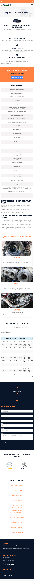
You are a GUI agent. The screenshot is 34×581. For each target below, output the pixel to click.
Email (2, 413)
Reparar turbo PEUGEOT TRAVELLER (17, 517)
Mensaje (2, 433)
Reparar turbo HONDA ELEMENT (17, 532)
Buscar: (20, 335)
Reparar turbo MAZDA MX (17, 520)
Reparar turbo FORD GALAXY (17, 534)
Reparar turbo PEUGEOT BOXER (17, 500)
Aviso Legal (6, 572)
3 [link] (28, 376)
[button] (32, 1)
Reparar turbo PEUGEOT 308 (17, 529)
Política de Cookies (8, 573)
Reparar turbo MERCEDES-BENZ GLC (17, 512)
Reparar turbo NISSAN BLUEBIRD (17, 485)
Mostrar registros (6, 332)
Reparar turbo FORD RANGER (17, 505)
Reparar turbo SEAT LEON (17, 510)
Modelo (2, 428)
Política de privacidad (8, 575)
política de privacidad (14, 442)
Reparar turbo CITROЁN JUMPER (17, 527)
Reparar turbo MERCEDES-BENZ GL (17, 487)
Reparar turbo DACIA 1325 (17, 507)
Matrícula (3, 423)
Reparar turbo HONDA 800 (17, 522)
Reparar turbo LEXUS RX (17, 492)
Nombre (3, 409)
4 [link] (30, 376)
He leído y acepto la (10, 442)
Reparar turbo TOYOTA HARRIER (17, 490)
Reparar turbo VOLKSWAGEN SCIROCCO (17, 502)
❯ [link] (32, 376)
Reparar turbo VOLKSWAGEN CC (17, 525)
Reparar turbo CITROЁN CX (17, 515)
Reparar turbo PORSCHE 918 (17, 495)
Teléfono (3, 418)
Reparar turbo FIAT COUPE (17, 497)
